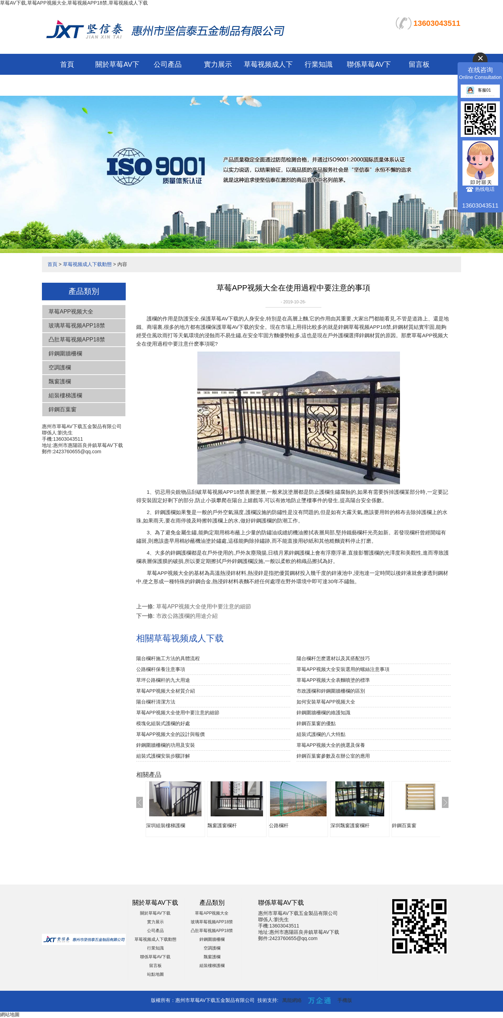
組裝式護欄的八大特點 (321, 734)
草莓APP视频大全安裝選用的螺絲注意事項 (343, 669)
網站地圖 (10, 1014)
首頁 (67, 64)
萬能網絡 (292, 1000)
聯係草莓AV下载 (155, 956)
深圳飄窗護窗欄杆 (350, 825)
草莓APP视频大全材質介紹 (165, 691)
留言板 (419, 64)
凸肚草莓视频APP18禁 (77, 339)
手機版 (344, 1000)
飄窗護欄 (60, 381)
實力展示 (218, 64)
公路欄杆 (279, 825)
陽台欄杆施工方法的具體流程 (168, 658)
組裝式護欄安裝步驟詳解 (163, 756)
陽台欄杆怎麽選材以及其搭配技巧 (333, 658)
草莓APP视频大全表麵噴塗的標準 (333, 680)
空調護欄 (60, 367)
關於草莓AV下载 (155, 913)
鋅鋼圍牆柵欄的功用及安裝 (165, 745)
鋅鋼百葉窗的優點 (316, 723)
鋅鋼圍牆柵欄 (65, 353)
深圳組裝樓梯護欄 (165, 825)
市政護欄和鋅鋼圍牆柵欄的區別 (331, 691)
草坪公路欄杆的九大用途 (163, 680)
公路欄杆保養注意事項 (160, 669)
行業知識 (319, 64)
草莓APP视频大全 (71, 312)
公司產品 (168, 64)
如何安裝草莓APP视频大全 (326, 702)
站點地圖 (155, 974)
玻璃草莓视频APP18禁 (77, 325)
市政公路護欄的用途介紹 (187, 616)
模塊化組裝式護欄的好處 (163, 723)
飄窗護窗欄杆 (222, 825)
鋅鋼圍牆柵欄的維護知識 (323, 712)
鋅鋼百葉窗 (62, 409)
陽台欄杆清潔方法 (155, 702)
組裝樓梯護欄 (65, 395)
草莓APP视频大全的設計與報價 (170, 734)
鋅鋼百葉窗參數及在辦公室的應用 (333, 756)
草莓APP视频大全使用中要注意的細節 (203, 606)
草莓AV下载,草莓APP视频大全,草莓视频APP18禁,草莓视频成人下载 (74, 3)
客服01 (478, 90)
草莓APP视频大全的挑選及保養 (331, 745)
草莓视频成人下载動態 (87, 264)
